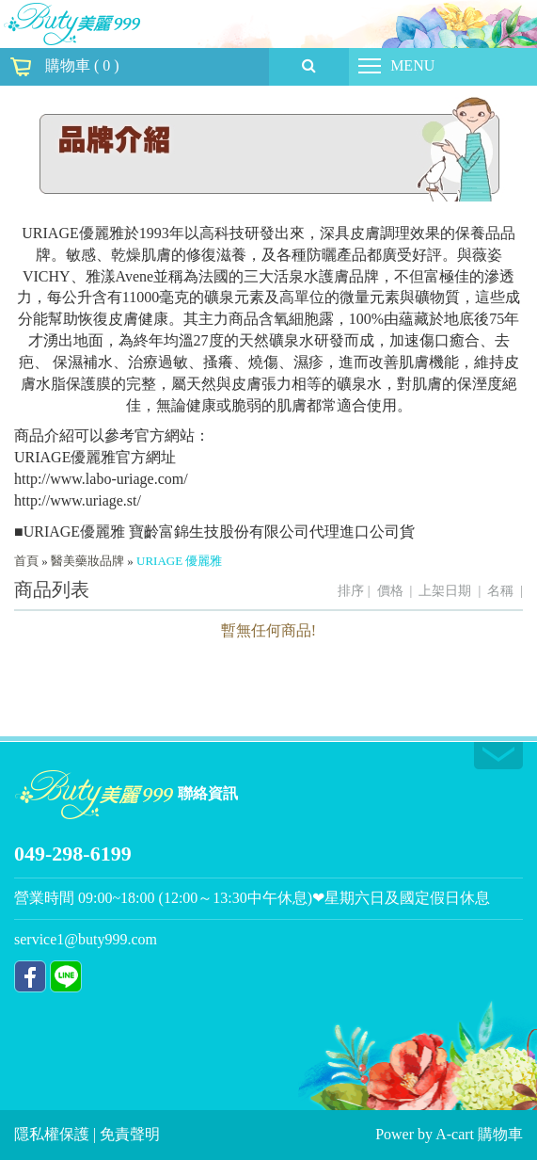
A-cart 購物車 (479, 1134)
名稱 (500, 591)
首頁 (26, 561)
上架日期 (445, 591)
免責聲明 (130, 1134)
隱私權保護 (53, 1134)
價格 (389, 591)
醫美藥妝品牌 (87, 561)
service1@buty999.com (85, 939)
